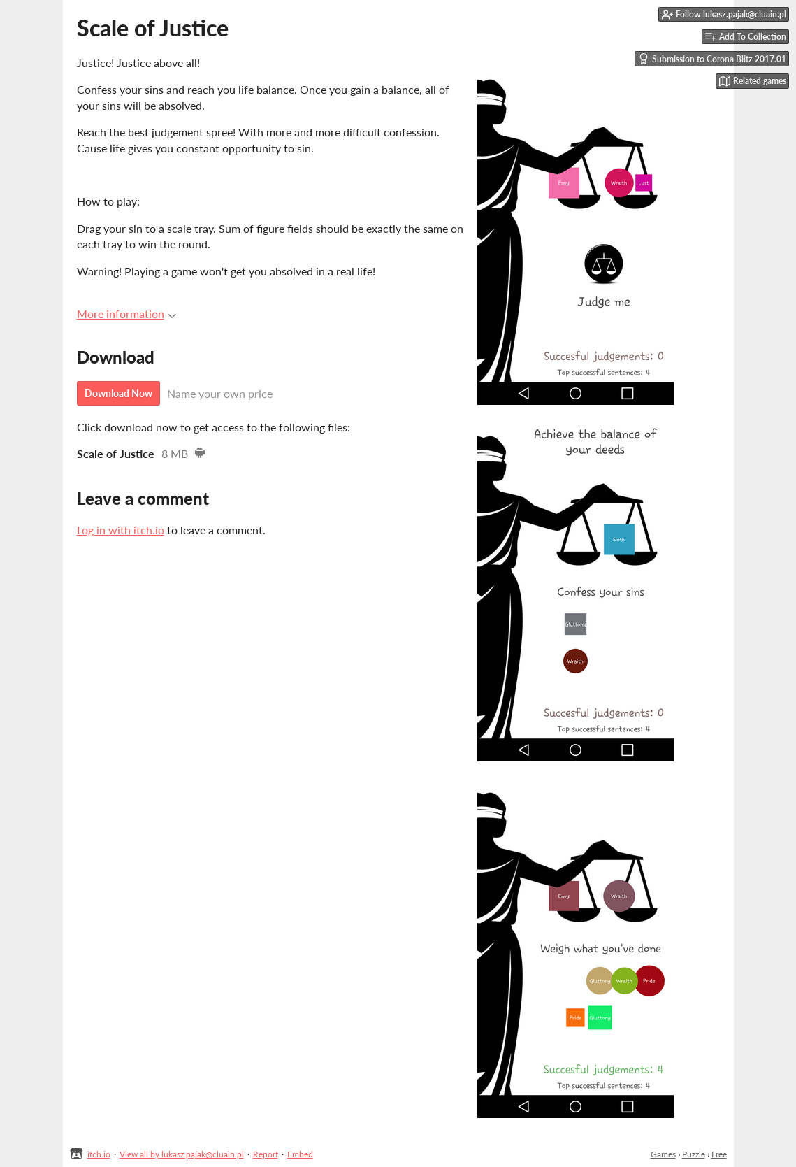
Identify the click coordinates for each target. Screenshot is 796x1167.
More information (126, 313)
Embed (300, 1154)
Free (719, 1154)
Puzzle (693, 1154)
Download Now (118, 393)
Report (265, 1154)
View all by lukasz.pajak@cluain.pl (182, 1154)
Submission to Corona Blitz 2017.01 (712, 58)
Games (663, 1154)
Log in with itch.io (120, 529)
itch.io (98, 1154)
